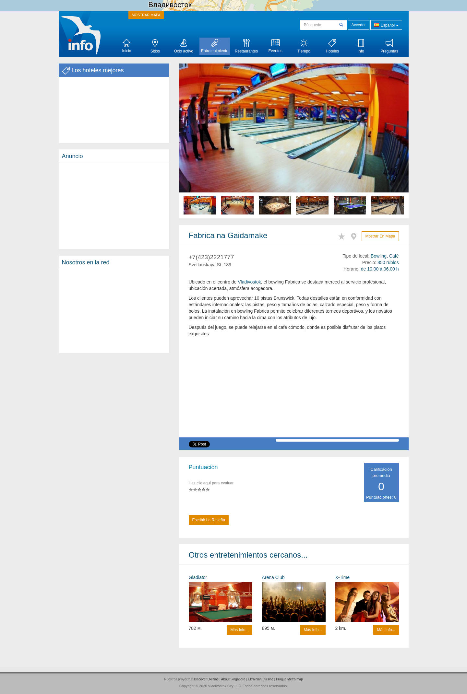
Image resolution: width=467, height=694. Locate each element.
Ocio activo (183, 46)
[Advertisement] (113, 206)
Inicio (126, 46)
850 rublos (388, 262)
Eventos (275, 46)
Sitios (155, 46)
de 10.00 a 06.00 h (380, 269)
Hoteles (332, 46)
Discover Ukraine (206, 679)
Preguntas (389, 46)
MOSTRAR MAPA (146, 15)
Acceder (359, 25)
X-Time (342, 577)
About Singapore (233, 679)
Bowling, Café (385, 256)
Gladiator (198, 577)
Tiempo (303, 46)
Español (386, 25)
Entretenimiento (214, 46)
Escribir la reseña (208, 520)
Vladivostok (249, 281)
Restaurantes (246, 46)
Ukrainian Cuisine (260, 679)
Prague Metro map (289, 679)
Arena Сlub (273, 577)
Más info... (239, 630)
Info (361, 46)
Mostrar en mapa (380, 236)
